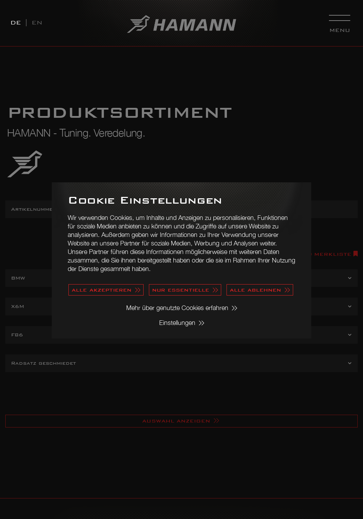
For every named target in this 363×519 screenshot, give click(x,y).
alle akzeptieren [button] (102, 289)
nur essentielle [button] (180, 289)
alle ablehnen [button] (255, 289)
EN (37, 22)
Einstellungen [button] (177, 322)
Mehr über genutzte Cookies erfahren (177, 307)
